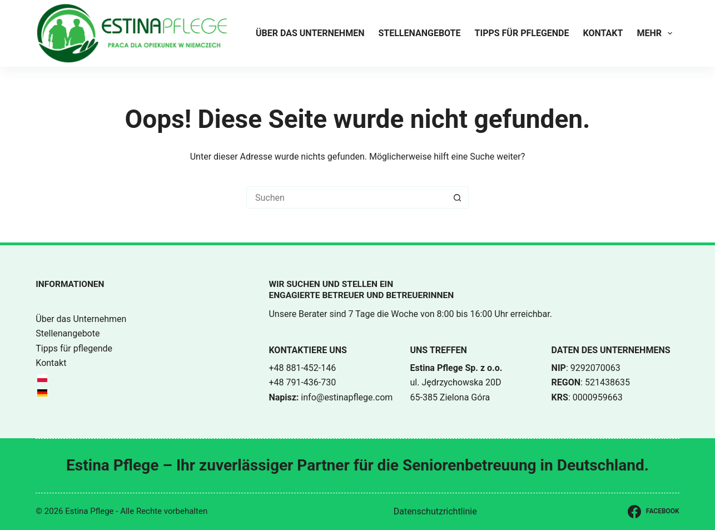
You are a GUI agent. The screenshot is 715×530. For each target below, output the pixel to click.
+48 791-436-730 (302, 382)
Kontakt (603, 33)
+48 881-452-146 (302, 368)
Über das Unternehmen (310, 33)
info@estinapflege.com (347, 397)
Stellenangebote (419, 33)
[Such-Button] (457, 197)
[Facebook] (653, 511)
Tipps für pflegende (522, 33)
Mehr (657, 33)
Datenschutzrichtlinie (435, 511)
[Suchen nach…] (346, 197)
